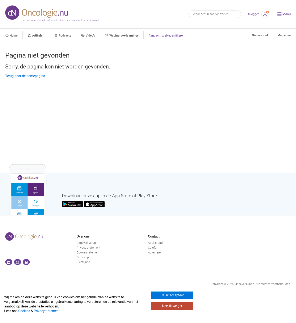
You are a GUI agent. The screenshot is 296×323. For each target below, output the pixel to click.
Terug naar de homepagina (25, 76)
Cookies (24, 311)
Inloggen (253, 14)
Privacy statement (88, 247)
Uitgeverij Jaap (86, 243)
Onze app (83, 257)
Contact (154, 236)
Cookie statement (88, 252)
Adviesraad (155, 243)
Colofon (153, 247)
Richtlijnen (83, 262)
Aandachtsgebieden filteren (166, 35)
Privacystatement (47, 311)
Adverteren (155, 252)
